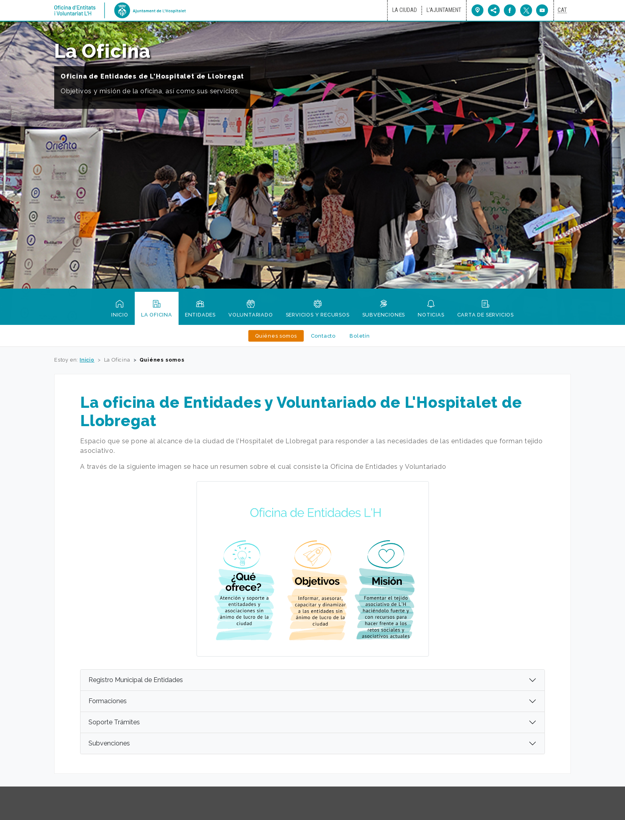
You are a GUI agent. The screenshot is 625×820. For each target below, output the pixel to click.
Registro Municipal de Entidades (135, 680)
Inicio (119, 318)
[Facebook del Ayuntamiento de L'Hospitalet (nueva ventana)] (508, 10)
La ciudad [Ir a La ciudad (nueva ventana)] (404, 10)
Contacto (323, 339)
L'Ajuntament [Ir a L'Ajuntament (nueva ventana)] (443, 10)
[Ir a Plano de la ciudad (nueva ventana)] (478, 10)
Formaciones (107, 701)
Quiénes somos (276, 339)
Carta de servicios (485, 318)
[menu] (494, 10)
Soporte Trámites (114, 722)
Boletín (360, 339)
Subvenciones (383, 318)
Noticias (431, 318)
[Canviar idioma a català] (562, 10)
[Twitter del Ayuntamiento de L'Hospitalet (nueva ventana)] (524, 10)
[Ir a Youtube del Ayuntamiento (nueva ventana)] (540, 10)
